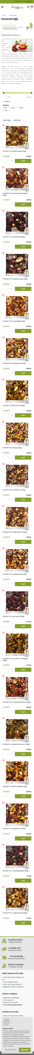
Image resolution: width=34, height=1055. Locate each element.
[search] (28, 7)
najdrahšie (17, 120)
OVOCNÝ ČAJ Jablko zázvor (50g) (15, 532)
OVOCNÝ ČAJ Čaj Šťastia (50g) (14, 237)
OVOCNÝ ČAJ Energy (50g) (12, 448)
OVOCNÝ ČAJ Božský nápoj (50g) (14, 151)
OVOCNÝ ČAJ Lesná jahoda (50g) (15, 574)
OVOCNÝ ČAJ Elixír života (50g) (14, 405)
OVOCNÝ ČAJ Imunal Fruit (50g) (14, 490)
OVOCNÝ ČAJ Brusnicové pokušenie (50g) (15, 194)
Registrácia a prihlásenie (12, 998)
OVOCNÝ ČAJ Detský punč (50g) (14, 363)
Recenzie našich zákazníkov (14, 987)
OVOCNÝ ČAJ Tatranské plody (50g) (16, 871)
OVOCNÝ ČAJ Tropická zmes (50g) (15, 913)
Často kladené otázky (11, 982)
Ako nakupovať (8, 1000)
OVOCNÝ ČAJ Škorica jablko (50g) (15, 786)
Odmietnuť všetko (10, 1050)
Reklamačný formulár (11, 1002)
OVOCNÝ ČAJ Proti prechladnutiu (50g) (17, 702)
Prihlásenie (18, 1)
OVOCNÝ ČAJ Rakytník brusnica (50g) (16, 744)
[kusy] (8, 161)
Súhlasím (24, 1050)
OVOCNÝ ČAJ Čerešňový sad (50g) (15, 279)
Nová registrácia (28, 1)
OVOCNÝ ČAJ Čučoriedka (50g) (14, 321)
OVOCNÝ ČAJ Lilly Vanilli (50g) (13, 616)
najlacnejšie (7, 120)
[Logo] (17, 7)
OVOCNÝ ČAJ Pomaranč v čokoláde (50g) (15, 659)
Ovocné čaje (13, 15)
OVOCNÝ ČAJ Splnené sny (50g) (14, 829)
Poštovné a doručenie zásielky (13, 1016)
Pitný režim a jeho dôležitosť (13, 984)
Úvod (4, 15)
